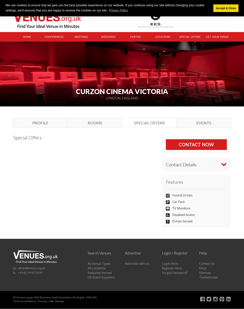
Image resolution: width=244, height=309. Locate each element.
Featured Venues (100, 273)
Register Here (172, 268)
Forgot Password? (175, 273)
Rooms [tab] (95, 123)
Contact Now (196, 144)
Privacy (42, 301)
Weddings (108, 37)
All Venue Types (99, 264)
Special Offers (190, 37)
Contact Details (181, 164)
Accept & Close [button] (226, 8)
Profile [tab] (40, 123)
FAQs (202, 268)
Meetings (81, 37)
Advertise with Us (137, 264)
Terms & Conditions (24, 301)
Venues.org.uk (24, 297)
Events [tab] (203, 123)
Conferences (54, 37)
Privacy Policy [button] (118, 10)
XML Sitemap (56, 301)
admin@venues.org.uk (31, 268)
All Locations (97, 268)
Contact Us (207, 264)
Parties (135, 37)
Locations (162, 37)
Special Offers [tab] (149, 123)
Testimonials (208, 277)
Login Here (170, 264)
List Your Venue (217, 37)
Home (27, 37)
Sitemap (205, 273)
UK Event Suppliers (101, 277)
